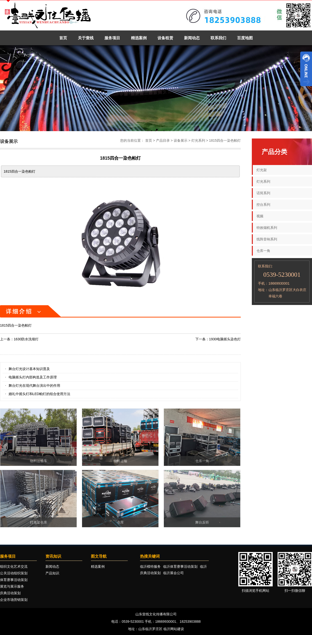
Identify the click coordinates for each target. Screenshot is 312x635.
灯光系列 (198, 140)
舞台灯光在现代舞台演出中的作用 (34, 385)
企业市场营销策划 (14, 600)
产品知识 (52, 573)
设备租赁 (165, 38)
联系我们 (218, 38)
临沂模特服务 (150, 566)
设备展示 (180, 140)
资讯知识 (53, 556)
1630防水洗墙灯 (26, 339)
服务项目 (112, 38)
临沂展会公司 (173, 573)
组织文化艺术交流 (14, 566)
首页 (63, 38)
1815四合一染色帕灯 (225, 140)
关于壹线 (86, 38)
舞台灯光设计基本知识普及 (29, 369)
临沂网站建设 (173, 629)
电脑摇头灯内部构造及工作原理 (33, 377)
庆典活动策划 (10, 593)
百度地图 (245, 38)
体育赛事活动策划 (14, 580)
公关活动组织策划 (14, 573)
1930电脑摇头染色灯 (225, 339)
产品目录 (163, 140)
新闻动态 (192, 38)
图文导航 (99, 556)
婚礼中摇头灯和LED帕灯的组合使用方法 (39, 394)
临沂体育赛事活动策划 (180, 566)
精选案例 (139, 38)
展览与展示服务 (12, 586)
